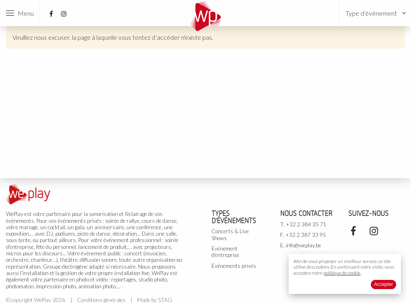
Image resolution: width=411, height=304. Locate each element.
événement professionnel (132, 240)
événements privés (80, 221)
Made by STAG (154, 300)
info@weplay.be (303, 245)
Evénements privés (234, 266)
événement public (101, 253)
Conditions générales (101, 300)
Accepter (383, 284)
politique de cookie (342, 273)
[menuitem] (375, 13)
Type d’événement (371, 13)
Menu (20, 13)
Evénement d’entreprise (225, 251)
